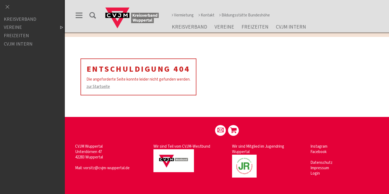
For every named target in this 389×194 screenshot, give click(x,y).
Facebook (318, 152)
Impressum (319, 168)
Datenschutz (321, 162)
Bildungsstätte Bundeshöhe (244, 15)
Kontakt (206, 15)
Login (315, 173)
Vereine (224, 27)
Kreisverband (189, 27)
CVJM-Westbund (196, 146)
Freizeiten (255, 27)
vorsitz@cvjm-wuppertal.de (106, 168)
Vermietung (183, 15)
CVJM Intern (291, 27)
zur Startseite (98, 86)
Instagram (318, 146)
